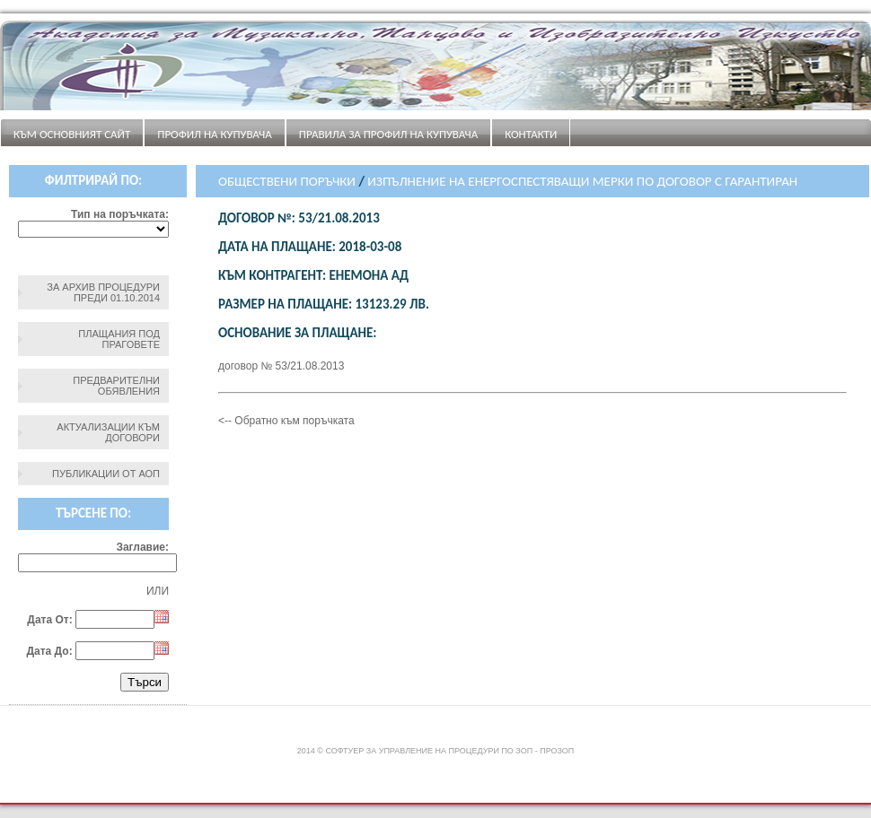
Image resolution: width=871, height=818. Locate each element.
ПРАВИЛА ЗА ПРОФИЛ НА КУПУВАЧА (388, 134)
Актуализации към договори (108, 432)
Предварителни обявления (116, 385)
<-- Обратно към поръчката (286, 420)
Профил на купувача (214, 134)
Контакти (531, 134)
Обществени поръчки (287, 181)
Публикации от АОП (106, 473)
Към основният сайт (71, 134)
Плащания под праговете (119, 339)
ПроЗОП (557, 750)
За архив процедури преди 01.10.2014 (103, 292)
